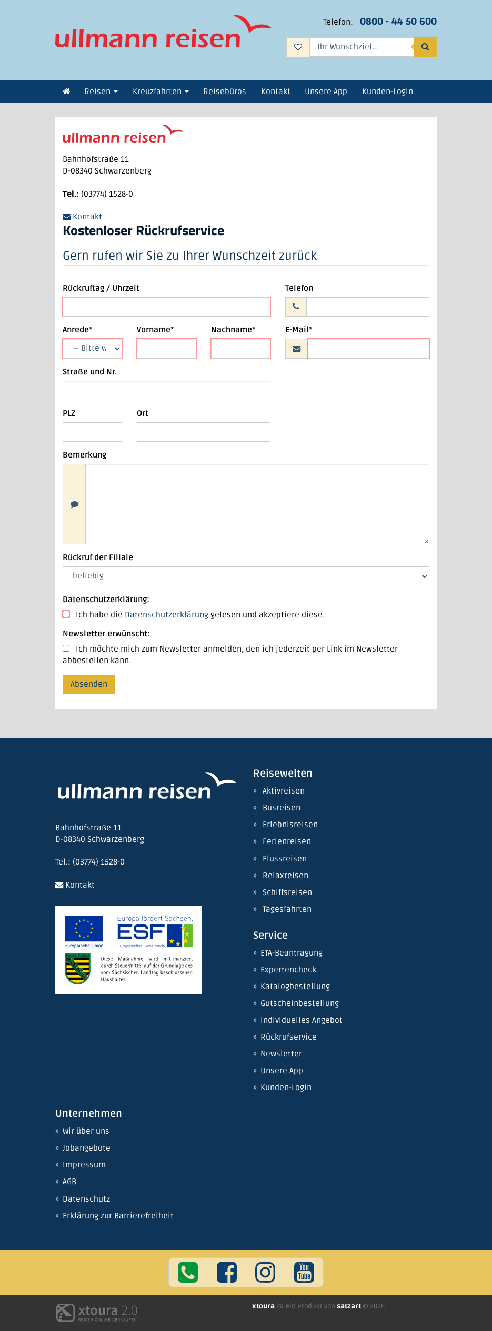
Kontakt (82, 217)
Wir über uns (86, 1131)
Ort (142, 414)
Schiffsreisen (287, 893)
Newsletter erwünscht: (106, 634)
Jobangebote (87, 1148)
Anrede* (77, 330)
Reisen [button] (101, 92)
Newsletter (281, 1054)
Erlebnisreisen (290, 825)
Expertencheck (288, 970)
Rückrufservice (288, 1037)
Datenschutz (86, 1199)
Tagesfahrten (287, 910)
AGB (69, 1182)
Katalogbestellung (295, 987)
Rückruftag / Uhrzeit (101, 288)
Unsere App (281, 1071)
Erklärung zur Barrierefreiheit (118, 1216)
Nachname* (233, 330)
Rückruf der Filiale (98, 558)
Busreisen (281, 808)
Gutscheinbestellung (299, 1004)
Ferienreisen (287, 842)
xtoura (264, 1306)
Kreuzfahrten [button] (161, 92)
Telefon (299, 288)
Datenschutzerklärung (166, 615)
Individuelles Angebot (301, 1020)
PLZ (69, 414)
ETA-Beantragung (291, 953)
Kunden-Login (286, 1088)
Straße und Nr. (90, 372)
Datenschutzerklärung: (106, 600)
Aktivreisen (284, 791)
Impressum (84, 1165)
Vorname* (155, 330)
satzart (350, 1306)
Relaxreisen (285, 876)
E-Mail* (298, 330)
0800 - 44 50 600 (398, 21)
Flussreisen (285, 859)
